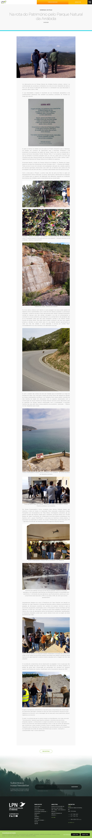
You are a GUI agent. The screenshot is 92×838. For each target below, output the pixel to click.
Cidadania (36, 816)
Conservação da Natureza (40, 811)
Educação (36, 818)
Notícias (49, 10)
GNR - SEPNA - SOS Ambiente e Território (58, 810)
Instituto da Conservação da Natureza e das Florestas (57, 807)
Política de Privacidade (39, 809)
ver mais (53, 817)
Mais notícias (46, 751)
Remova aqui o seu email (43, 790)
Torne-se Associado (52, 2)
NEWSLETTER (78, 2)
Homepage (43, 10)
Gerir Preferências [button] (66, 834)
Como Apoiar (37, 806)
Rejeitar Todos (76, 834)
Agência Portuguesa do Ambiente (56, 814)
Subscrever (73, 786)
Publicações (37, 813)
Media (35, 814)
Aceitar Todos (85, 834)
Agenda (36, 823)
